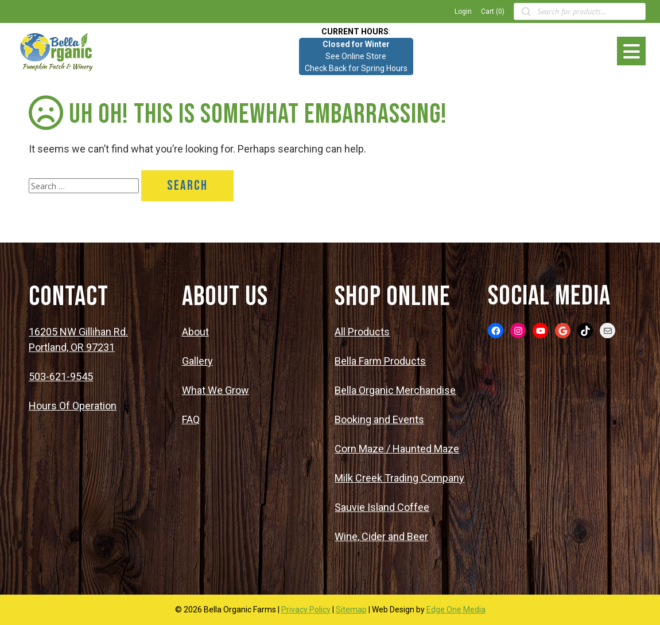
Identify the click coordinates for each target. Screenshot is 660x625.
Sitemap (351, 609)
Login (463, 11)
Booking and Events (379, 419)
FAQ (191, 419)
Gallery (197, 361)
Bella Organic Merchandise (395, 390)
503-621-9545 (61, 376)
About (195, 332)
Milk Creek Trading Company (399, 478)
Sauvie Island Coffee (382, 507)
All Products (362, 332)
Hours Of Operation (73, 406)
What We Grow (215, 390)
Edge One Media (456, 609)
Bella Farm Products (380, 361)
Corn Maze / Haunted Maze (397, 449)
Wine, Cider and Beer (381, 536)
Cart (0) (492, 11)
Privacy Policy (306, 609)
